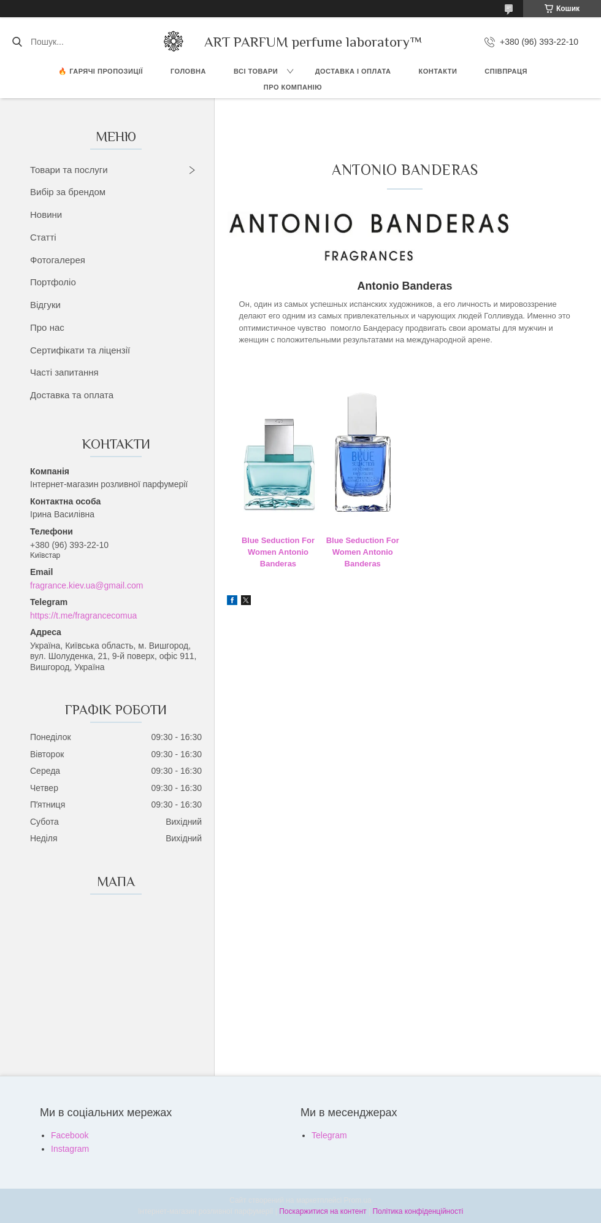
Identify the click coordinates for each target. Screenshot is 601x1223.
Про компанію (293, 87)
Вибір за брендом (67, 192)
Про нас (47, 327)
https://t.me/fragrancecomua (83, 615)
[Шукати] (17, 41)
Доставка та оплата (71, 395)
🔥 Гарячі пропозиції (100, 71)
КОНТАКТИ (438, 71)
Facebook (69, 1135)
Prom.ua (358, 1200)
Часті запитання (64, 372)
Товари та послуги (69, 169)
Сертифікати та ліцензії (80, 350)
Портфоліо (53, 282)
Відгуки (45, 304)
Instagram (70, 1149)
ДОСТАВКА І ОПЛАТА (353, 71)
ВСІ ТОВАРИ (256, 71)
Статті (43, 237)
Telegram (329, 1135)
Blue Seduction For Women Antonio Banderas (278, 552)
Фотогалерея (57, 260)
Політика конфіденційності (417, 1211)
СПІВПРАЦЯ (505, 71)
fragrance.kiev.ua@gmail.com (86, 585)
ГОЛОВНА (188, 71)
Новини (46, 214)
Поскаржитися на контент (322, 1211)
